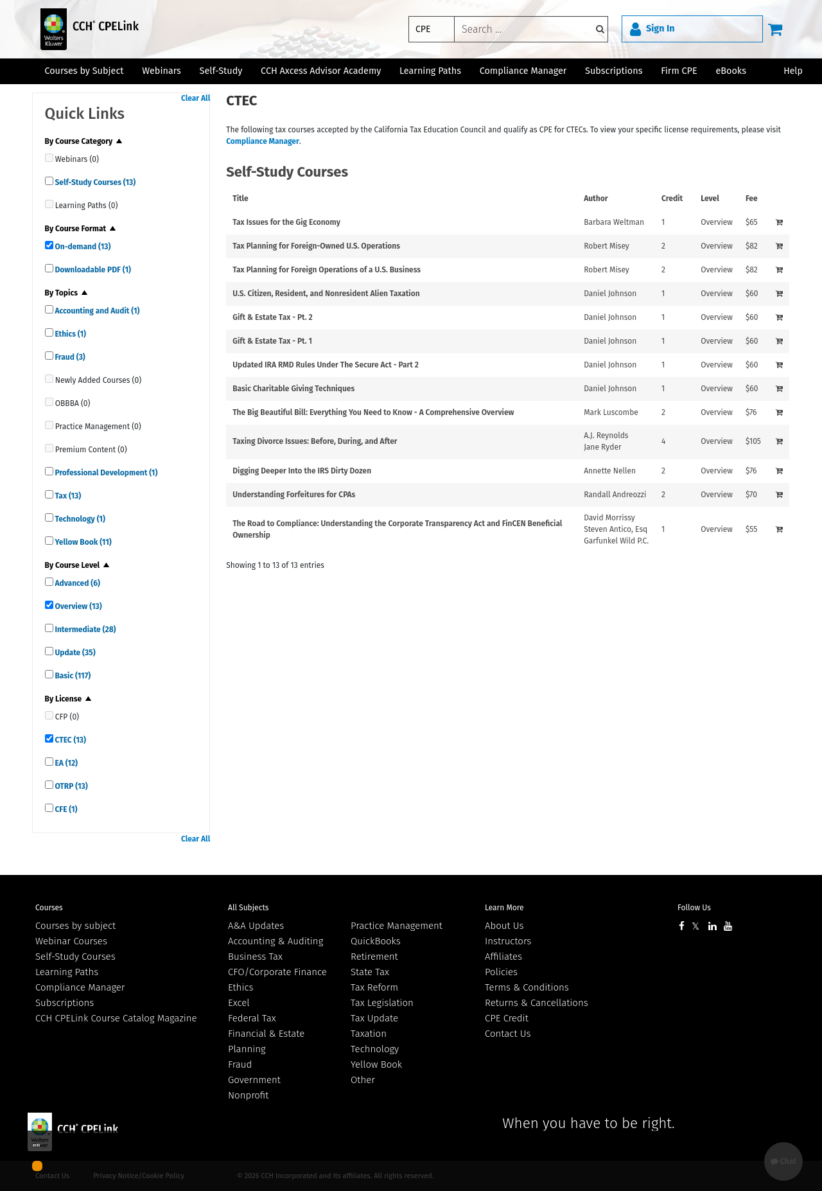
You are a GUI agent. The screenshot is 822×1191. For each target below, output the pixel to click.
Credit (672, 198)
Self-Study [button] (221, 71)
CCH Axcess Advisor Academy (321, 71)
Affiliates (503, 956)
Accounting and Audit (96, 310)
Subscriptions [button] (613, 71)
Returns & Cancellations (536, 1003)
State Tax (370, 972)
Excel (239, 1003)
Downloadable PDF (92, 269)
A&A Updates (256, 925)
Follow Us (694, 907)
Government (254, 1080)
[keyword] (531, 29)
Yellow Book (82, 542)
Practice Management (396, 925)
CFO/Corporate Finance (277, 972)
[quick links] (49, 158)
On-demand (82, 246)
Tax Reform (374, 987)
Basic (72, 675)
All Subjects (248, 907)
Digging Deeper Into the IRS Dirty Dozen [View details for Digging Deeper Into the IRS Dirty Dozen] (301, 470)
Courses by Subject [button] (83, 71)
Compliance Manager (262, 141)
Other (363, 1080)
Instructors (508, 941)
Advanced (76, 583)
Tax (67, 495)
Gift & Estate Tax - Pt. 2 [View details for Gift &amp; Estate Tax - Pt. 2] (272, 317)
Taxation (369, 1033)
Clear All (195, 98)
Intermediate (84, 629)
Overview (77, 606)
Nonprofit (248, 1095)
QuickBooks (376, 941)
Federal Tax (252, 1018)
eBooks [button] (730, 71)
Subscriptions (64, 1003)
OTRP (70, 786)
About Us (504, 925)
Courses (49, 907)
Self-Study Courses (94, 182)
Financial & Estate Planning (266, 1041)
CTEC (69, 740)
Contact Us (507, 1033)
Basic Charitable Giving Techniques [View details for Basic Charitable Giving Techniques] (293, 388)
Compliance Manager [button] (523, 71)
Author (596, 198)
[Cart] (775, 29)
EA (65, 763)
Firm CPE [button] (679, 71)
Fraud (69, 357)
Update (74, 652)
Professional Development (105, 472)
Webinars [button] (161, 71)
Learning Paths (430, 71)
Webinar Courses (71, 941)
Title (240, 198)
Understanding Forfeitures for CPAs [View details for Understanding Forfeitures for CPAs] (293, 494)
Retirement (374, 956)
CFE (65, 809)
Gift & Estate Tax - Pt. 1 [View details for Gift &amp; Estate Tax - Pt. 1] (272, 341)
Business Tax (255, 956)
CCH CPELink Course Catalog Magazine (116, 1018)
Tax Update (374, 1018)
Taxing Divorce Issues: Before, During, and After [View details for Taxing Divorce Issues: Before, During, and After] (314, 441)
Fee (752, 198)
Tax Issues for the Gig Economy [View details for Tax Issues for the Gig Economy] (286, 222)
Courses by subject (75, 925)
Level (710, 198)
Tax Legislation (382, 1003)
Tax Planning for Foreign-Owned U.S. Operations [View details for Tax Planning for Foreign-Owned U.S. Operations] (316, 246)
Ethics (69, 334)
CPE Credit (507, 1018)
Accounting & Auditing (275, 941)
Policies (501, 972)
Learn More (504, 907)
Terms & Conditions (527, 987)
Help (793, 71)
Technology (79, 519)
